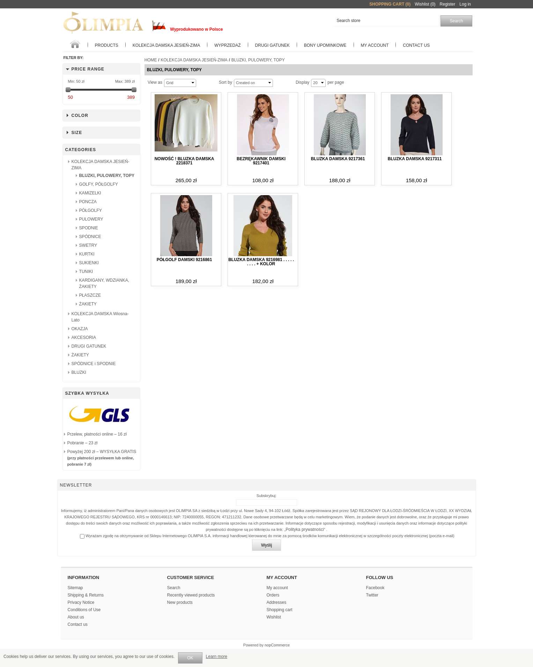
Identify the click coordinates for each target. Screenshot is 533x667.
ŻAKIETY (88, 304)
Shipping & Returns (86, 595)
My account (375, 45)
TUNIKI (86, 271)
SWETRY (88, 245)
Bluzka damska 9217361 (338, 158)
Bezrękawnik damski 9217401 (261, 160)
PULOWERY (91, 219)
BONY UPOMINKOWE (325, 45)
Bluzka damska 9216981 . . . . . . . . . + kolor (261, 261)
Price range (88, 69)
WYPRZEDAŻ (227, 45)
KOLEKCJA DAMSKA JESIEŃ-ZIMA (166, 45)
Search (173, 587)
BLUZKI (79, 372)
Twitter (372, 595)
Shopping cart (280, 609)
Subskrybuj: (266, 496)
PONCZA (88, 201)
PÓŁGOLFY (90, 210)
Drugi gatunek (272, 45)
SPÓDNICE (90, 236)
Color (80, 115)
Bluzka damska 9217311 (415, 158)
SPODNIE (88, 227)
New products (180, 602)
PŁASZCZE (90, 295)
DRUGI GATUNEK (89, 346)
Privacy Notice (81, 602)
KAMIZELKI (90, 193)
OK (190, 657)
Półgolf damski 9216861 (184, 259)
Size (77, 132)
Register (448, 4)
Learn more (216, 656)
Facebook (375, 587)
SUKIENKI (89, 262)
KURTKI (87, 254)
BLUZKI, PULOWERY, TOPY (107, 175)
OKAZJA (80, 328)
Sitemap (75, 587)
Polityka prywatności (305, 529)
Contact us (416, 45)
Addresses (277, 602)
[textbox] (386, 20)
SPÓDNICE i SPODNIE (94, 363)
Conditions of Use (84, 609)
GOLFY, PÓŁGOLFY (98, 184)
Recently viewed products (191, 595)
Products (106, 45)
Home (151, 60)
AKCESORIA (84, 337)
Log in (465, 4)
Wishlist (274, 617)
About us (76, 617)
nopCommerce (277, 645)
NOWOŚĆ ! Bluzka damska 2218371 (184, 160)
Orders (273, 595)
